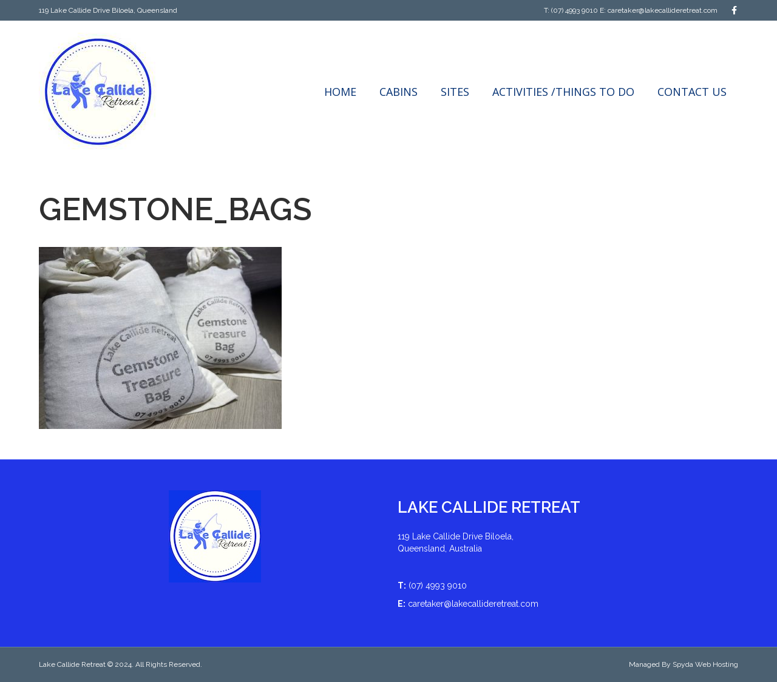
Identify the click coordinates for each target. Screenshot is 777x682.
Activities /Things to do (563, 91)
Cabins (398, 91)
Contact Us (692, 91)
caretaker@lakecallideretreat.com (663, 10)
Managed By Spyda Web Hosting (683, 664)
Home (340, 91)
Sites (455, 91)
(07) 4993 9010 (574, 10)
